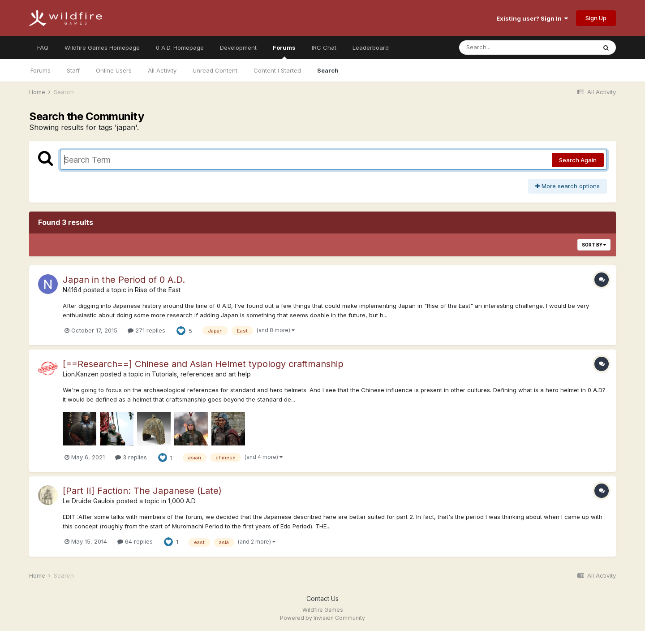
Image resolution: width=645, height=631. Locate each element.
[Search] (503, 47)
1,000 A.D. (182, 501)
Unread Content (215, 70)
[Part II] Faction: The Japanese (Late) (142, 490)
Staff (73, 70)
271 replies (146, 330)
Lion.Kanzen (81, 374)
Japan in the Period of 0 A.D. (124, 279)
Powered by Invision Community (322, 617)
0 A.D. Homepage (180, 47)
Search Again (578, 160)
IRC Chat (324, 47)
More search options (567, 186)
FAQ (42, 47)
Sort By (594, 244)
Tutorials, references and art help (201, 374)
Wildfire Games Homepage (102, 47)
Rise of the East (158, 290)
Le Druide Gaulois (89, 501)
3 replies (131, 457)
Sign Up (595, 18)
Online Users (114, 70)
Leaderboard (371, 47)
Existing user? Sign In (532, 18)
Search (328, 70)
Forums (284, 51)
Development (238, 47)
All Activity (162, 70)
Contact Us (322, 598)
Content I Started (277, 70)
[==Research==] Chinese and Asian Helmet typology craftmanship (203, 364)
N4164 (72, 290)
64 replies (135, 541)
